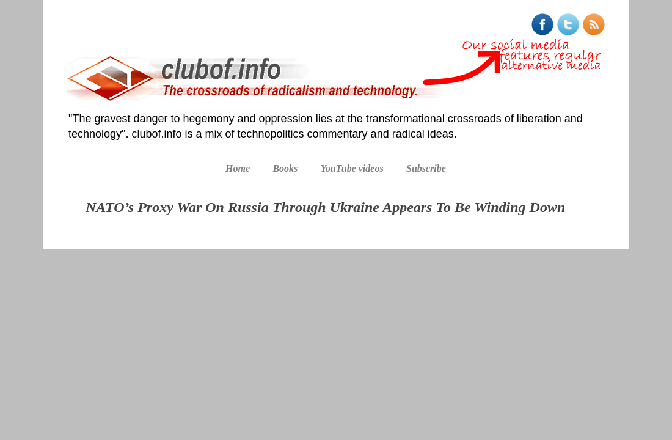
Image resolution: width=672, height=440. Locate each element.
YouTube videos (352, 168)
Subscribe (426, 168)
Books (285, 168)
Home (237, 168)
